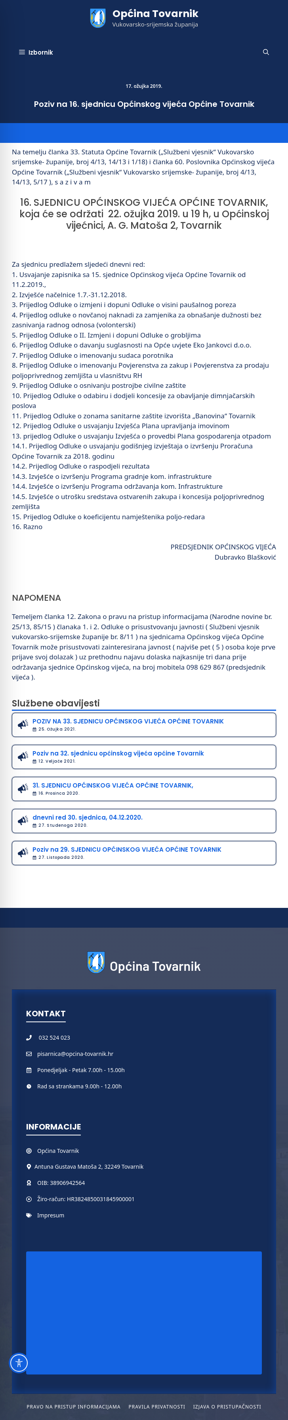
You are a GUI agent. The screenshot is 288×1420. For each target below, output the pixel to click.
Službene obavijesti (56, 703)
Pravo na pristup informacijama (73, 1406)
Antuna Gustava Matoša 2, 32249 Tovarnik (88, 1166)
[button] (266, 52)
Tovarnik (68, 1150)
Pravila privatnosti (156, 1406)
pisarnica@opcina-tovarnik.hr (75, 1053)
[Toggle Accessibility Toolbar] (19, 1363)
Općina (47, 1150)
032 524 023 (54, 1037)
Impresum (50, 1215)
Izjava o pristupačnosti (227, 1406)
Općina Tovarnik (155, 14)
